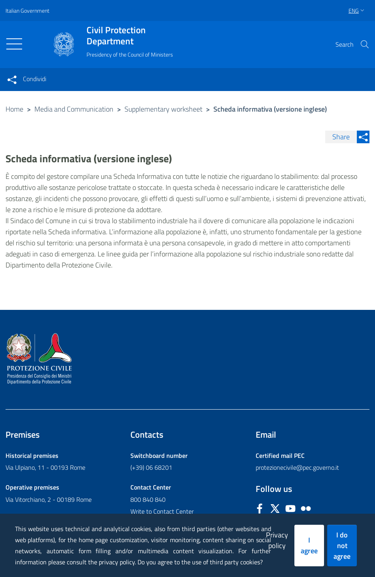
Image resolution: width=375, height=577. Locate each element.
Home (14, 109)
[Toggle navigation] (14, 43)
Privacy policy (277, 540)
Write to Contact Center (162, 511)
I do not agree (342, 546)
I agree (309, 545)
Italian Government (27, 10)
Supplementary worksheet (163, 109)
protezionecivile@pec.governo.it (297, 467)
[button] (364, 44)
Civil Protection (130, 36)
